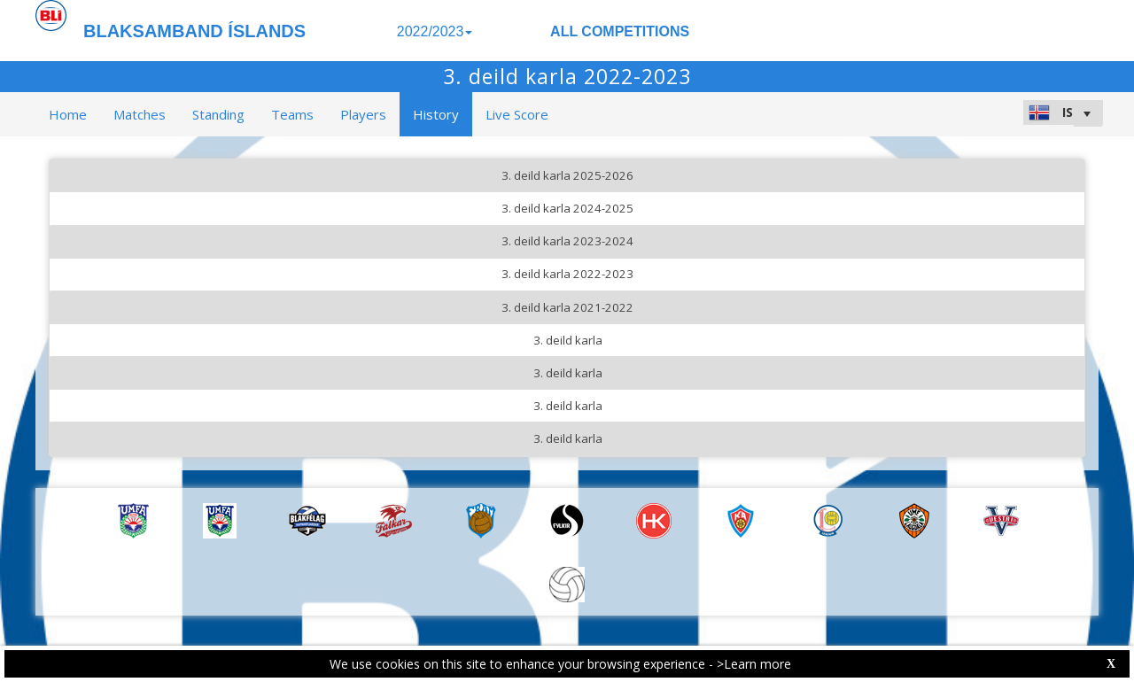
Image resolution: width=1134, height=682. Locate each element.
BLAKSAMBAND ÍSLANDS (194, 31)
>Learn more (754, 663)
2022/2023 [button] (435, 31)
